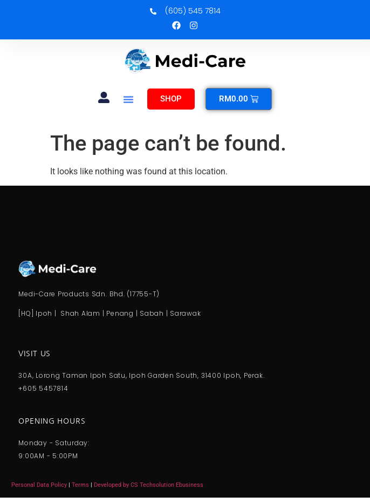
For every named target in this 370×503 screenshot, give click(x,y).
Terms (81, 484)
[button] (128, 99)
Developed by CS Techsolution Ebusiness (148, 484)
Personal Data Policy (39, 484)
